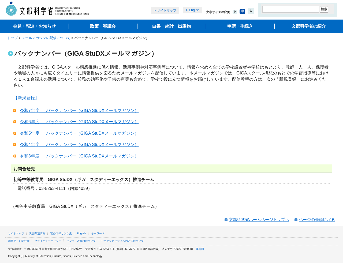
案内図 (200, 248)
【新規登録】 (26, 98)
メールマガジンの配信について (46, 38)
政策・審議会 (103, 26)
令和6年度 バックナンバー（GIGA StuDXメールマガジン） (79, 121)
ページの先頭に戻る (317, 219)
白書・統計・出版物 (171, 26)
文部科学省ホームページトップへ (259, 219)
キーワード (98, 233)
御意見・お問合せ (18, 240)
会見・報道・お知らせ (34, 26)
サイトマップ (166, 10)
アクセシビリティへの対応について (122, 240)
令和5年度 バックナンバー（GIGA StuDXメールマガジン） (79, 133)
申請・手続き (240, 26)
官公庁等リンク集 (61, 233)
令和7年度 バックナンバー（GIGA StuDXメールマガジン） (79, 110)
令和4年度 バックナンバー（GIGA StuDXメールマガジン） (79, 144)
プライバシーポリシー (48, 240)
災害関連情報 (37, 233)
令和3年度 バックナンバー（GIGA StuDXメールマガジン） (79, 156)
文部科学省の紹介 (309, 26)
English (194, 10)
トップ (12, 38)
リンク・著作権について (81, 240)
